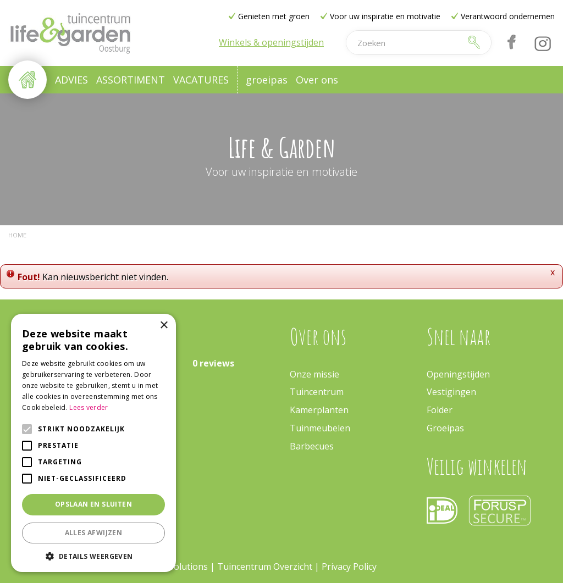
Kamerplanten (319, 410)
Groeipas (445, 428)
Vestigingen (451, 392)
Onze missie (314, 374)
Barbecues (312, 446)
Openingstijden (458, 374)
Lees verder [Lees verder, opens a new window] (88, 407)
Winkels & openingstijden (271, 42)
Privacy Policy (349, 566)
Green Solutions (174, 566)
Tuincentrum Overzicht (264, 566)
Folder (439, 410)
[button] (93, 556)
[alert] (93, 443)
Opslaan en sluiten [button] (93, 504)
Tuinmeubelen (320, 428)
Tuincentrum (317, 392)
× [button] (163, 325)
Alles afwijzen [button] (94, 532)
